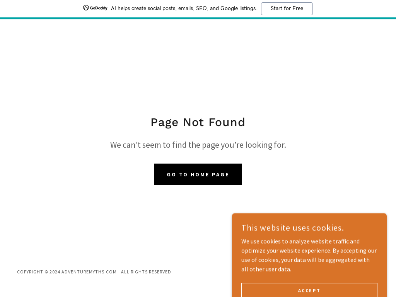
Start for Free (287, 8)
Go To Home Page (198, 174)
